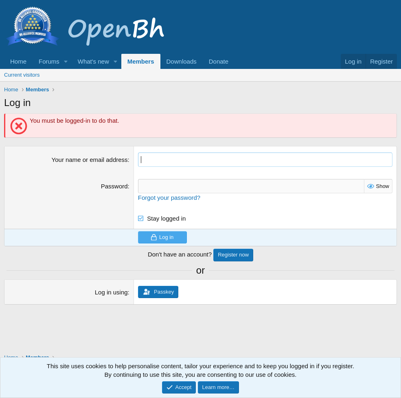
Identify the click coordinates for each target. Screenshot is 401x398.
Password (114, 186)
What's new (93, 61)
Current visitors (21, 75)
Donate (218, 61)
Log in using (111, 292)
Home (18, 61)
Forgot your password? (169, 197)
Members (140, 61)
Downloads (182, 61)
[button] (66, 61)
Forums (49, 61)
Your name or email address (90, 159)
